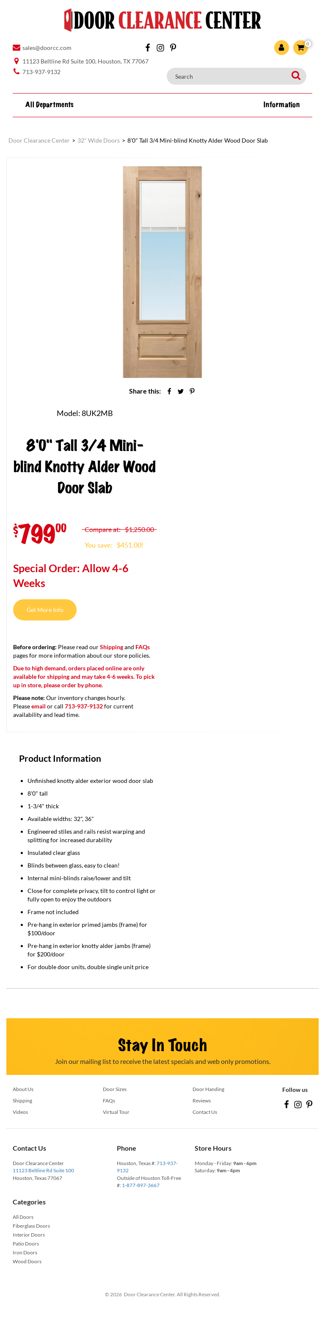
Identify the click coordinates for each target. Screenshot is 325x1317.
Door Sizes (115, 1089)
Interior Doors (29, 1235)
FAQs (142, 646)
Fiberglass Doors (31, 1226)
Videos (20, 1112)
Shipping (111, 646)
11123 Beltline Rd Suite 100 (43, 1170)
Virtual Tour (116, 1112)
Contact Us (205, 1112)
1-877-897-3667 (141, 1185)
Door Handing (208, 1089)
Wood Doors (27, 1261)
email (38, 706)
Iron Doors (25, 1252)
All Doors (23, 1217)
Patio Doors (26, 1243)
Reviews (202, 1100)
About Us (23, 1089)
